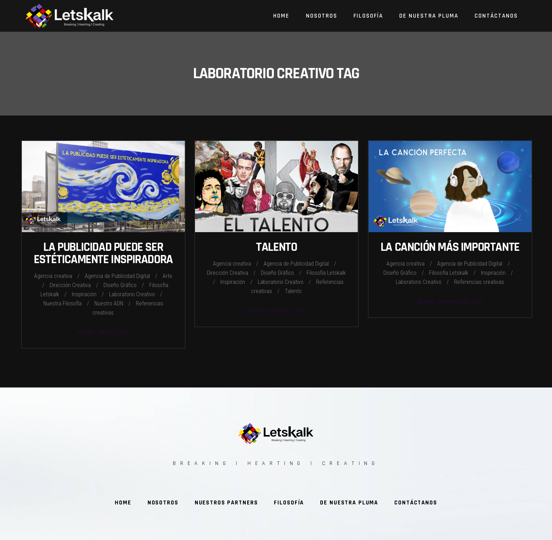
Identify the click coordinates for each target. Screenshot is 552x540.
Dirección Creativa (70, 285)
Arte (167, 276)
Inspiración (84, 294)
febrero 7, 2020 (288, 310)
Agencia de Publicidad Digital (117, 276)
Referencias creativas (479, 282)
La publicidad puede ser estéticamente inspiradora (103, 253)
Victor (261, 310)
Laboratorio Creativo (132, 294)
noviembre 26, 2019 (460, 301)
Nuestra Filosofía (62, 303)
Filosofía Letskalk (326, 272)
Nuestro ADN (108, 303)
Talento (276, 247)
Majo (90, 332)
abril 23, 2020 (114, 332)
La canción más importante (450, 247)
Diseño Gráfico (120, 285)
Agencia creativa (53, 276)
